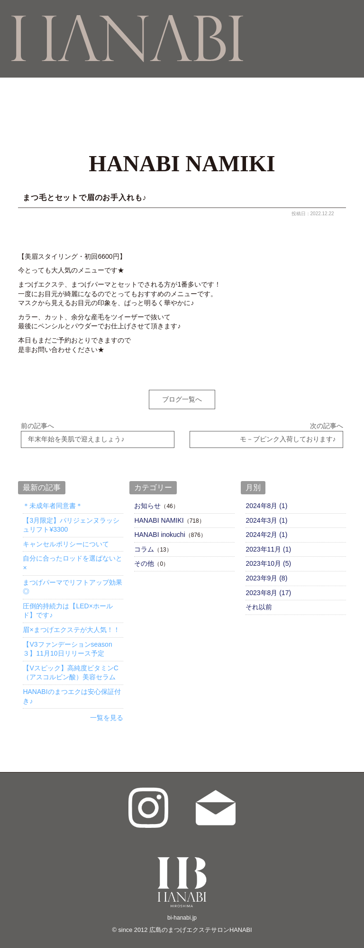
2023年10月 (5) (268, 558)
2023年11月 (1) (268, 543)
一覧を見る (106, 712)
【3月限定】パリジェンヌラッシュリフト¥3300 (71, 519)
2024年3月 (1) (266, 514)
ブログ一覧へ (182, 399)
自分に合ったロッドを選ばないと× (72, 557)
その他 (144, 558)
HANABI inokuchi (159, 529)
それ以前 (259, 601)
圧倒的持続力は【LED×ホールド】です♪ (67, 605)
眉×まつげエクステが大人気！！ (71, 624)
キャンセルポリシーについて (66, 538)
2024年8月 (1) (266, 500)
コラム (144, 543)
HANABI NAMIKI (158, 514)
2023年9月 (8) (266, 572)
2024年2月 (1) (266, 529)
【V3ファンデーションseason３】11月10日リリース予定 (67, 642)
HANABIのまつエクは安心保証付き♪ (71, 690)
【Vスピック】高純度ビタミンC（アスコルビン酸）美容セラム (70, 667)
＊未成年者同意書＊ (52, 500)
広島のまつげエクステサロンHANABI (200, 924)
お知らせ (147, 500)
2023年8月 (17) (268, 586)
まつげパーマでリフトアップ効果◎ (72, 580)
